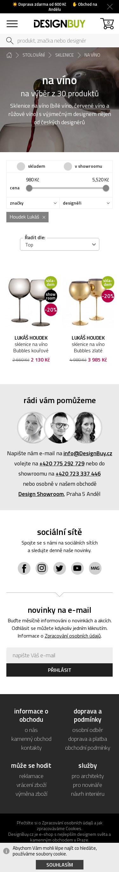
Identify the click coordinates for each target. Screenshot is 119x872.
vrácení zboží (31, 785)
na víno (92, 55)
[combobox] (59, 244)
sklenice (64, 55)
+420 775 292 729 (61, 463)
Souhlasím (59, 865)
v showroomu (88, 166)
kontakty (31, 747)
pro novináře (87, 785)
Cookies (73, 828)
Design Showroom (41, 494)
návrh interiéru (87, 793)
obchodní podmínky (87, 747)
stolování (34, 55)
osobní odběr (87, 730)
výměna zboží (31, 793)
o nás (31, 730)
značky (16, 203)
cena (15, 188)
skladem (36, 166)
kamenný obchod (31, 738)
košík (108, 22)
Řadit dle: (35, 237)
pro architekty (88, 776)
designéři (72, 203)
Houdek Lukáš (24, 216)
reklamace (31, 776)
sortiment (12, 21)
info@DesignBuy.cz (87, 453)
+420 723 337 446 (78, 473)
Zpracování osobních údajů (73, 635)
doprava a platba (87, 738)
